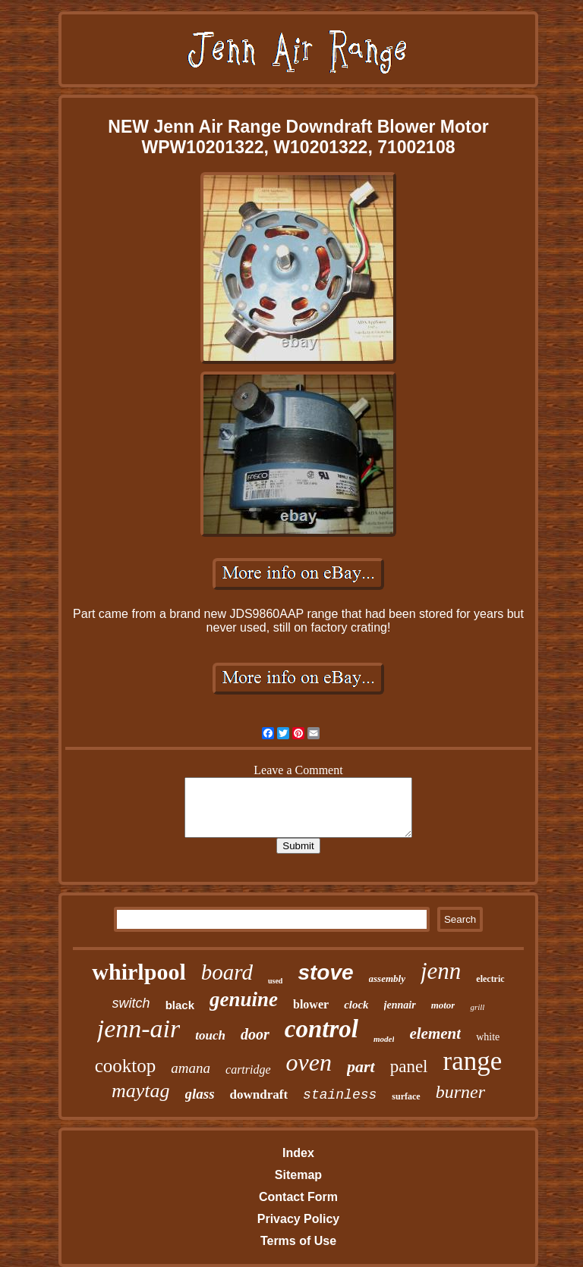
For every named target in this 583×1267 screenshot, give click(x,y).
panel (409, 1066)
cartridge (248, 1069)
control (321, 1029)
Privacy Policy (298, 1218)
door (255, 1034)
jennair (400, 1005)
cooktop (125, 1065)
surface (406, 1096)
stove (325, 972)
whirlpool (138, 971)
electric (490, 979)
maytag (141, 1091)
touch (210, 1035)
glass (200, 1094)
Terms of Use (298, 1240)
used (275, 981)
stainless (340, 1094)
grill (477, 1006)
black (179, 1005)
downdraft (259, 1094)
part (361, 1066)
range (472, 1061)
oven (309, 1062)
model (384, 1038)
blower (311, 1004)
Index (298, 1152)
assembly (387, 978)
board (227, 972)
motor (443, 1005)
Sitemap (298, 1174)
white (487, 1037)
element (435, 1033)
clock (356, 1005)
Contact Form (298, 1196)
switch (131, 1003)
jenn (441, 971)
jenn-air (139, 1029)
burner (460, 1092)
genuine (244, 999)
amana (190, 1068)
